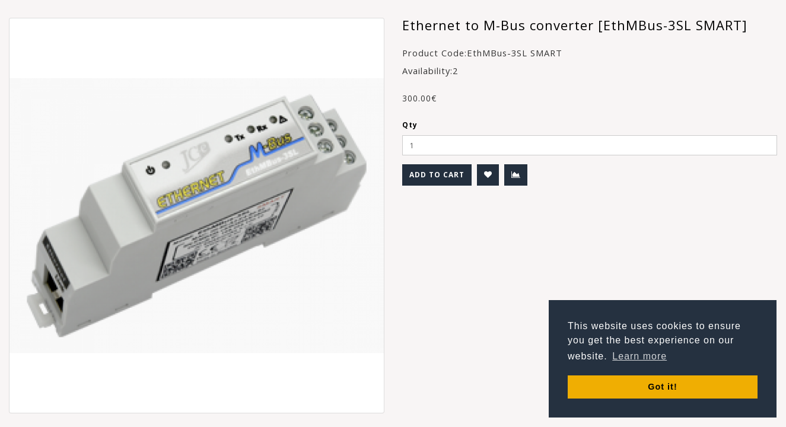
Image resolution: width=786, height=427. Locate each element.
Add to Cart (436, 175)
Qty (410, 125)
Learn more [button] (639, 356)
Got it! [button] (662, 386)
